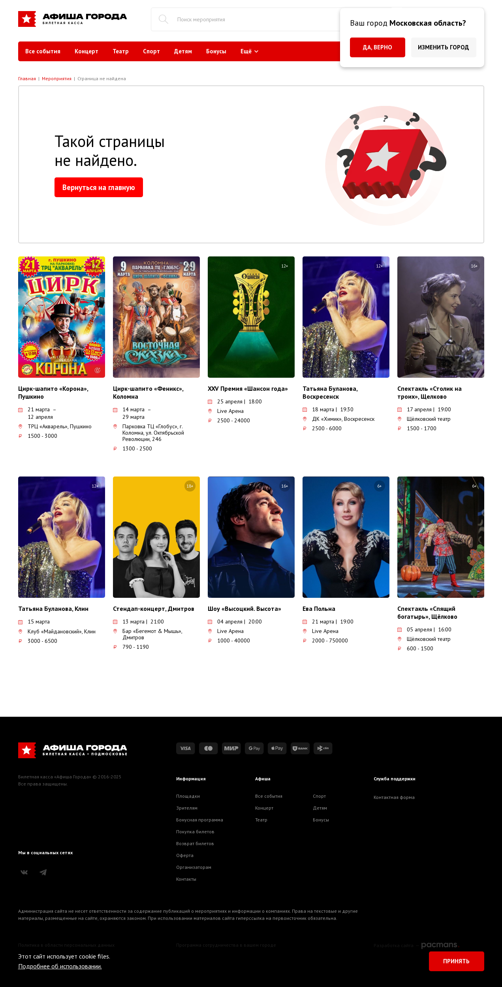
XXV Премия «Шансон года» (248, 388)
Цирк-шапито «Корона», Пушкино (53, 392)
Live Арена (226, 411)
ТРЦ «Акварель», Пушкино (55, 426)
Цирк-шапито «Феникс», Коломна (148, 392)
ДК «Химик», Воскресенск (338, 419)
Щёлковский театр (424, 419)
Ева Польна (319, 608)
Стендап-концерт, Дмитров (153, 608)
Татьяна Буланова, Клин (53, 608)
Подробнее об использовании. (60, 966)
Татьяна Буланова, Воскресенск (330, 392)
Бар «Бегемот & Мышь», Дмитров (147, 634)
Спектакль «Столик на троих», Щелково (429, 392)
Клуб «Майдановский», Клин (57, 631)
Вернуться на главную (98, 187)
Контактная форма (394, 797)
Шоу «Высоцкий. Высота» (244, 608)
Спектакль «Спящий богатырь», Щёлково (427, 612)
